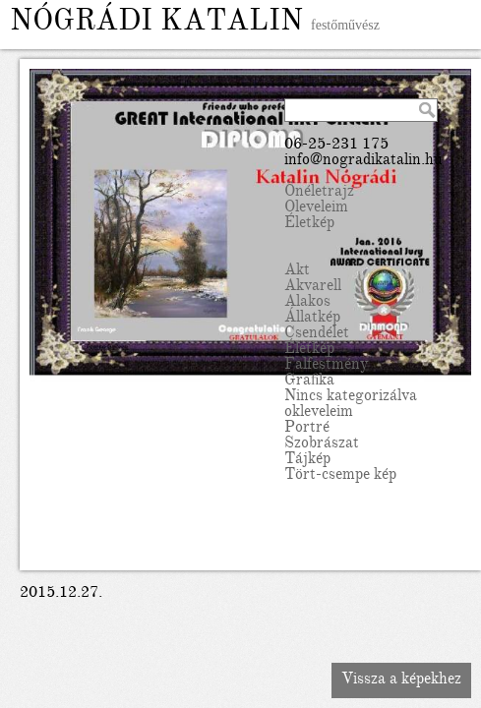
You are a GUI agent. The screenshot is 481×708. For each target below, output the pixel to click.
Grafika (309, 381)
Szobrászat (321, 444)
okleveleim (318, 413)
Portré (307, 429)
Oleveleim (316, 208)
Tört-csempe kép (340, 476)
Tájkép (307, 460)
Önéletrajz (319, 193)
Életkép (309, 224)
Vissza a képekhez (401, 680)
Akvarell (312, 287)
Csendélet (316, 334)
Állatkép (312, 318)
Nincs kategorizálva (350, 397)
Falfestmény (326, 366)
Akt (297, 271)
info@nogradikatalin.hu (363, 161)
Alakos (307, 303)
